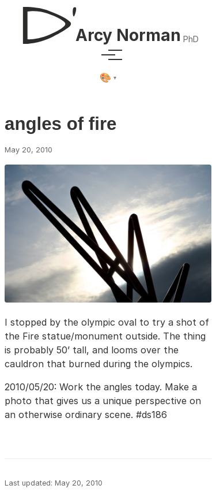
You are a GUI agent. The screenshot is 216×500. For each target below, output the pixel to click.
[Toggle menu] (108, 54)
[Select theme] (108, 77)
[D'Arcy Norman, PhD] (107, 20)
